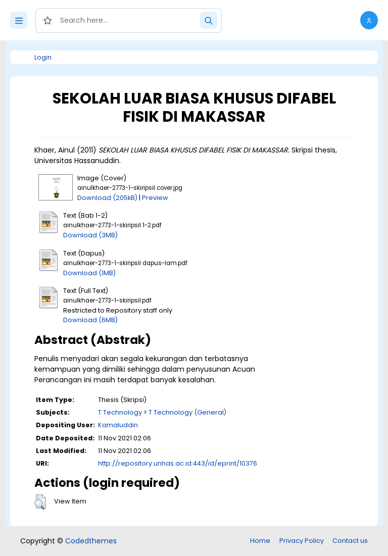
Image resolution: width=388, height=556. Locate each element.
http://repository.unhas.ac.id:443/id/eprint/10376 (177, 463)
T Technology (120, 412)
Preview (155, 197)
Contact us (350, 540)
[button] (369, 20)
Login (43, 57)
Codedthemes (91, 541)
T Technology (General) (187, 412)
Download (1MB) (89, 273)
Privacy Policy (301, 540)
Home (260, 540)
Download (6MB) (90, 320)
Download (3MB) (90, 235)
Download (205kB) (107, 197)
